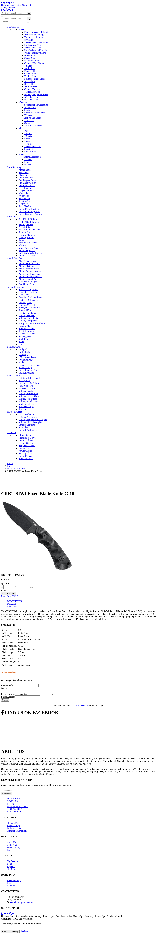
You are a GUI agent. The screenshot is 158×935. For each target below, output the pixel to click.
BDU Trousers (31, 99)
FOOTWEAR (13, 799)
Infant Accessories (32, 157)
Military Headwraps (28, 398)
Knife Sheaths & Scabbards (31, 253)
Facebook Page (14, 881)
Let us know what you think (14, 695)
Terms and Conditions (17, 831)
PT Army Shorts (31, 60)
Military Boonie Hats (28, 393)
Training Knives (26, 237)
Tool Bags (23, 354)
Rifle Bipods (24, 198)
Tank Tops (29, 120)
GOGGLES (12, 802)
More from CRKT (11, 596)
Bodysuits (29, 164)
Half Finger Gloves (27, 438)
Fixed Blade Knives (28, 219)
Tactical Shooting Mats (29, 211)
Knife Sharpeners (27, 250)
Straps (21, 341)
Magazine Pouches (27, 190)
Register (10, 2)
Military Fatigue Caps (29, 396)
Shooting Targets (26, 201)
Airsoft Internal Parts (28, 279)
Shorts (27, 138)
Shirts (27, 141)
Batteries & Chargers (28, 281)
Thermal (28, 133)
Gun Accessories (26, 177)
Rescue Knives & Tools (29, 229)
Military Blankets (27, 315)
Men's (21, 29)
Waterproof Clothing (33, 34)
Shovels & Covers (27, 333)
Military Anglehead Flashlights (33, 419)
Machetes (23, 245)
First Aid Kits (25, 310)
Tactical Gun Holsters (29, 209)
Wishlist (10, 5)
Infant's (22, 154)
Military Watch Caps (28, 401)
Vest (26, 131)
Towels (22, 344)
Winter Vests (30, 107)
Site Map (11, 870)
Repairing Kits (25, 326)
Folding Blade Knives (29, 222)
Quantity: (5, 583)
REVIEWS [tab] (12, 606)
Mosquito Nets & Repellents (32, 323)
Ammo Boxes (25, 170)
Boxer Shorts (30, 55)
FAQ (9, 851)
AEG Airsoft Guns (27, 261)
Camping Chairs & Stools (30, 297)
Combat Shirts (31, 73)
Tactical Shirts (31, 76)
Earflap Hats (24, 380)
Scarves (22, 409)
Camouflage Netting (28, 292)
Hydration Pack (26, 359)
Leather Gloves (26, 443)
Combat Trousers (32, 89)
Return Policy (13, 826)
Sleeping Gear (25, 336)
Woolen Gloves (26, 458)
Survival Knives (26, 232)
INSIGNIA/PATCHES (17, 807)
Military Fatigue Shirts (34, 79)
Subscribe (6, 794)
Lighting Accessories (28, 417)
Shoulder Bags (25, 367)
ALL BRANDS (14, 812)
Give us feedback (81, 706)
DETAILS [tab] (11, 604)
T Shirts (28, 66)
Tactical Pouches (26, 372)
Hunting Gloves (26, 440)
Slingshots (23, 203)
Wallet (21, 362)
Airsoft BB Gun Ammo (29, 263)
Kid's (21, 128)
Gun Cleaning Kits (27, 183)
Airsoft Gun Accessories (30, 271)
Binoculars (23, 172)
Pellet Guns (24, 196)
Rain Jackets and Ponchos (36, 50)
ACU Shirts (29, 81)
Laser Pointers (25, 188)
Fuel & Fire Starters (28, 313)
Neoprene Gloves (27, 445)
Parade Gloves (25, 451)
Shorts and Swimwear (34, 112)
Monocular (24, 193)
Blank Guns (24, 175)
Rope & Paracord (27, 328)
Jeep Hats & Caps (27, 388)
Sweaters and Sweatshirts (36, 42)
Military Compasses (28, 320)
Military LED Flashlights (30, 422)
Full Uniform (30, 151)
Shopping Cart (13, 824)
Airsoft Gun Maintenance (30, 276)
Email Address (8, 697)
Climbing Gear (25, 302)
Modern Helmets (26, 404)
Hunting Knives (26, 224)
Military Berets (26, 391)
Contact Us (19, 5)
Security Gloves (26, 453)
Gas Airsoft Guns (27, 284)
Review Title (7, 685)
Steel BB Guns (25, 206)
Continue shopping (10, 932)
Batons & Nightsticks (28, 289)
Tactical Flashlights (28, 430)
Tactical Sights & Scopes (30, 214)
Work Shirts (29, 68)
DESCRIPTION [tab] (14, 601)
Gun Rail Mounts (27, 185)
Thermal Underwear (33, 37)
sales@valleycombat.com (22, 903)
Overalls (28, 123)
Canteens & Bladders (28, 300)
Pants (26, 162)
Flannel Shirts (30, 71)
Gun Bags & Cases (27, 180)
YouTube (11, 886)
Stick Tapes (24, 339)
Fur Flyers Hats (26, 385)
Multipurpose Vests (33, 45)
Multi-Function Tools (28, 248)
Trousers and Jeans (33, 125)
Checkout (24, 932)
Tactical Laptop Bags (28, 370)
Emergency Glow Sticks (30, 307)
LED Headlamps (26, 414)
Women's (23, 102)
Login (4, 2)
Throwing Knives (27, 235)
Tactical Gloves (26, 456)
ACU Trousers (31, 97)
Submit (5, 701)
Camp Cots (24, 294)
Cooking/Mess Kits (27, 305)
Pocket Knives (25, 227)
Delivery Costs (14, 829)
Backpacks (23, 349)
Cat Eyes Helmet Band (29, 378)
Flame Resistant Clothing (36, 32)
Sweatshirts (29, 149)
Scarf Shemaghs (26, 406)
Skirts (27, 110)
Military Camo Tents (28, 318)
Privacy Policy (14, 848)
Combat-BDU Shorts (34, 63)
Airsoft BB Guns (26, 266)
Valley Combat (8, 7)
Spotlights (23, 427)
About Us (11, 843)
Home (4, 5)
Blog (9, 884)
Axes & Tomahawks (28, 242)
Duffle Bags (24, 352)
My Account (13, 862)
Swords (22, 240)
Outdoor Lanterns (27, 425)
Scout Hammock (26, 331)
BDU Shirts (29, 84)
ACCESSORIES (14, 810)
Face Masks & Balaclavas (30, 383)
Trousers (28, 144)
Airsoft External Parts (29, 268)
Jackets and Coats (32, 47)
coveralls (28, 40)
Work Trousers (31, 86)
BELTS (10, 805)
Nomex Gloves (25, 448)
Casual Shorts (30, 58)
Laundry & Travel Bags (29, 365)
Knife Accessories (27, 255)
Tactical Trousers (32, 92)
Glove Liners (25, 435)
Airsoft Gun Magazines (29, 274)
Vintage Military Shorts (35, 53)
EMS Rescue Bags (27, 357)
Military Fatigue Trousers (36, 94)
